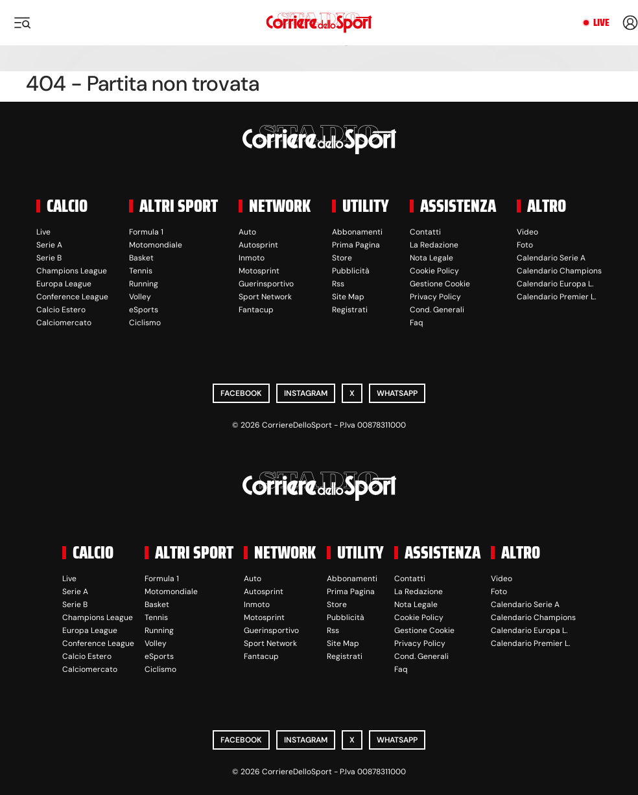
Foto (525, 245)
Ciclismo (145, 322)
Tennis (140, 271)
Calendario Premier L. (556, 297)
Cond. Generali (437, 310)
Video (527, 232)
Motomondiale (155, 245)
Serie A (49, 245)
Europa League (63, 284)
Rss (338, 284)
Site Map (348, 297)
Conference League (72, 297)
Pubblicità (351, 271)
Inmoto (252, 258)
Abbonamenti (357, 232)
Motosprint (259, 271)
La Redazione (434, 245)
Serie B (49, 258)
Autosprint (258, 245)
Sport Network (265, 297)
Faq (416, 322)
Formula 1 (146, 232)
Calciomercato (63, 322)
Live (601, 22)
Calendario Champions (559, 271)
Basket (141, 258)
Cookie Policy (434, 271)
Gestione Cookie (440, 284)
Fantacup (256, 310)
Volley (140, 297)
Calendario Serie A (551, 258)
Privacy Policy (435, 297)
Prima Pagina (356, 245)
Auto (247, 232)
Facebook (241, 393)
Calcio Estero (61, 310)
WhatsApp (397, 393)
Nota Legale (431, 258)
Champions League (71, 271)
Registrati (350, 310)
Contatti (425, 232)
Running (143, 284)
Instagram (305, 393)
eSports (143, 310)
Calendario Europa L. (555, 284)
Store (342, 258)
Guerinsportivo (266, 284)
